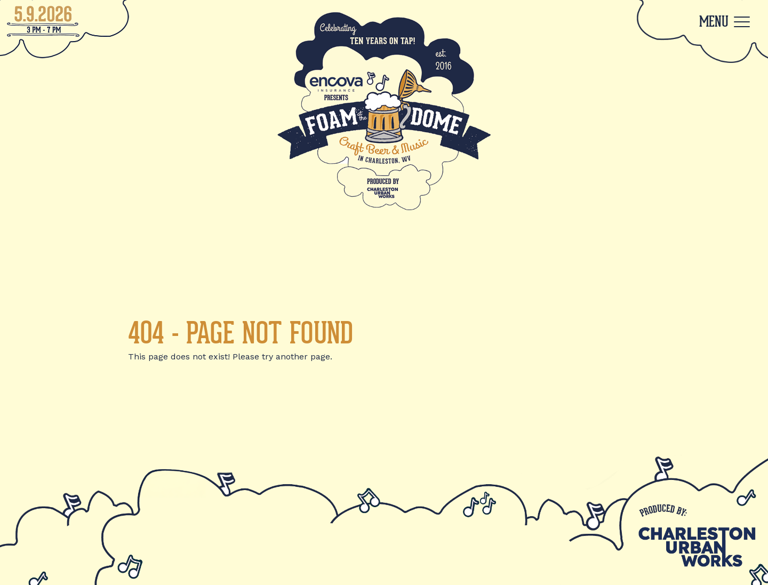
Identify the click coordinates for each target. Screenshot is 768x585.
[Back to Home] (384, 110)
